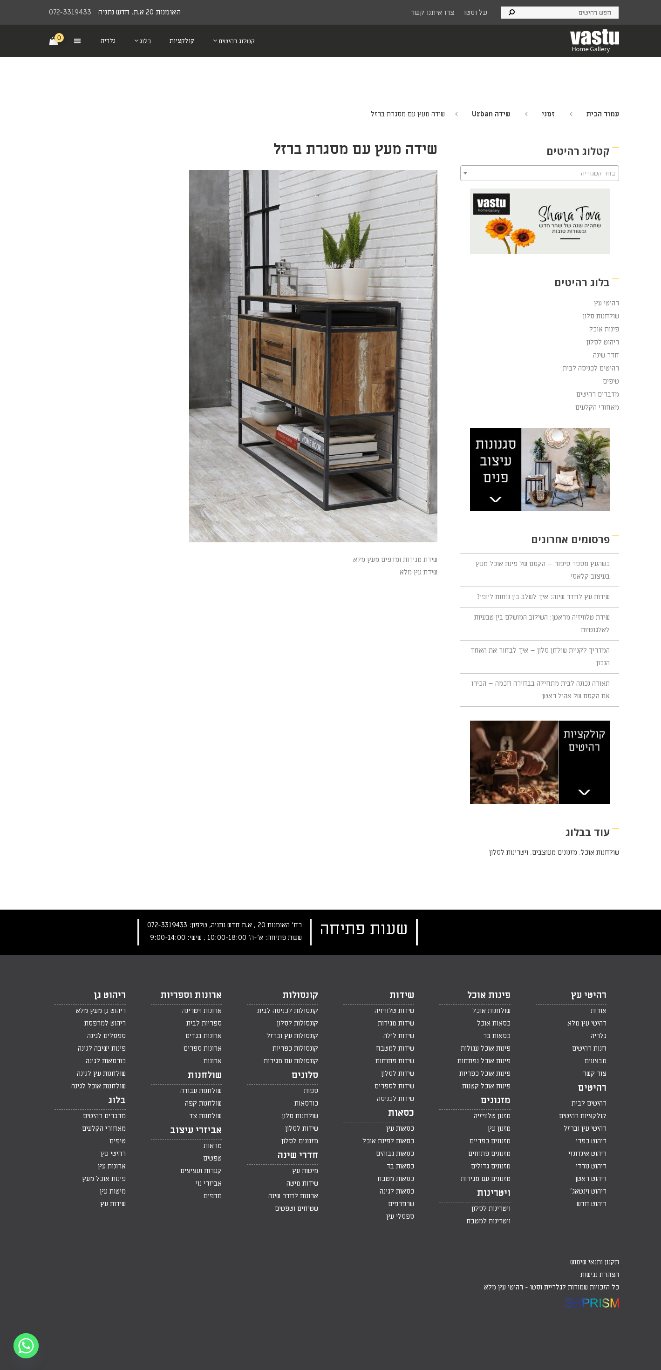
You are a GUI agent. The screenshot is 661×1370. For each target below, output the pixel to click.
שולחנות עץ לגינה (101, 1073)
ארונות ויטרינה (202, 1010)
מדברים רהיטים (597, 394)
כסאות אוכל (494, 1023)
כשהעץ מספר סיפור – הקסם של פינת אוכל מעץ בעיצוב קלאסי (543, 570)
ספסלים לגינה (106, 1035)
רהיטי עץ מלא (586, 1023)
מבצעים (595, 1061)
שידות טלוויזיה (394, 1010)
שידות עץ (113, 1203)
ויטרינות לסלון (508, 852)
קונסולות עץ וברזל (292, 1035)
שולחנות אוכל (600, 852)
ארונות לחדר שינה (293, 1196)
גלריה (598, 1035)
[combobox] (539, 173)
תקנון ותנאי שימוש (594, 1262)
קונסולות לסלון (297, 1023)
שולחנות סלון (601, 316)
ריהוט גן (110, 995)
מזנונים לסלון (299, 1141)
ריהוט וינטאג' (588, 1191)
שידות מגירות (396, 1023)
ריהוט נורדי (591, 1166)
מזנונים (496, 1100)
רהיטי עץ (606, 303)
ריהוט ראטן (590, 1178)
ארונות (213, 1061)
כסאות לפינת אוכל (388, 1141)
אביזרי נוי (209, 1183)
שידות (401, 995)
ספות (311, 1090)
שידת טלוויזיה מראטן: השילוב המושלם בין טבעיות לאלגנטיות (542, 623)
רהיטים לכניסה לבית (591, 368)
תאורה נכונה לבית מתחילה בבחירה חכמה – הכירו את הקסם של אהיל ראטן (540, 690)
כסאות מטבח (395, 1178)
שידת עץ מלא (418, 572)
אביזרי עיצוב (196, 1130)
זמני (548, 114)
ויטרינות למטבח (488, 1221)
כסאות (401, 1113)
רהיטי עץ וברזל (585, 1128)
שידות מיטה (302, 1183)
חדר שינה (606, 355)
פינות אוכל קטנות (486, 1086)
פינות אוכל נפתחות (484, 1061)
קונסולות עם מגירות (291, 1061)
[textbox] (540, 174)
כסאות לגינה (397, 1191)
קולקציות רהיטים (582, 1115)
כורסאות (306, 1103)
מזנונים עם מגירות (486, 1178)
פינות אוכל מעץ (104, 1178)
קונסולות (300, 995)
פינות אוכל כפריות (485, 1073)
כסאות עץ (400, 1128)
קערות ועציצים (201, 1170)
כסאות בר (497, 1035)
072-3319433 (70, 12)
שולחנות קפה (203, 1103)
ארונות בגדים (203, 1035)
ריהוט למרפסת (105, 1023)
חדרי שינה (298, 1155)
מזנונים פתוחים (489, 1153)
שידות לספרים (394, 1086)
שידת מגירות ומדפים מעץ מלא (395, 559)
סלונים (305, 1075)
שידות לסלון (397, 1073)
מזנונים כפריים (490, 1141)
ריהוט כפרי (591, 1141)
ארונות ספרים (203, 1048)
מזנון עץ (499, 1128)
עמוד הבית (602, 114)
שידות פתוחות (394, 1061)
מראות (213, 1145)
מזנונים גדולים (491, 1166)
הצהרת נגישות (599, 1274)
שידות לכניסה (395, 1098)
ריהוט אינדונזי (587, 1153)
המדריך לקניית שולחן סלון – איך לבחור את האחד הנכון (540, 657)
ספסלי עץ (400, 1216)
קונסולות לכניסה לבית (287, 1010)
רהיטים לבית (589, 1103)
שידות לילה (398, 1035)
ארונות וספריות (191, 995)
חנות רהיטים (589, 1048)
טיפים (611, 381)
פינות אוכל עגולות (486, 1048)
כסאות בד (400, 1166)
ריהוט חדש (591, 1203)
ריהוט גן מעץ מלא (101, 1010)
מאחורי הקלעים (597, 407)
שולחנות (205, 1075)
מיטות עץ (305, 1170)
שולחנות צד (205, 1115)
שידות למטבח (395, 1048)
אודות (598, 1010)
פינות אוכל (604, 329)
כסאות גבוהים (395, 1153)
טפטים (212, 1158)
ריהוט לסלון (602, 342)
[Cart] (54, 40)
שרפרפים (401, 1203)
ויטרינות (494, 1193)
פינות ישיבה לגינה (102, 1048)
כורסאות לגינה (106, 1061)
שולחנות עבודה (201, 1090)
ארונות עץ (112, 1166)
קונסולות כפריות (295, 1048)
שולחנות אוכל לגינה (98, 1086)
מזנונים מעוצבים (554, 852)
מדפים (213, 1196)
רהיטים (592, 1088)
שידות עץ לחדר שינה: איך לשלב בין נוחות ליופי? (543, 596)
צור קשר (594, 1073)
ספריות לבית (204, 1023)
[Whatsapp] (26, 1345)
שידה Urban (491, 114)
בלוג (117, 1100)
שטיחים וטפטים (296, 1208)
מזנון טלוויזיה (492, 1115)
